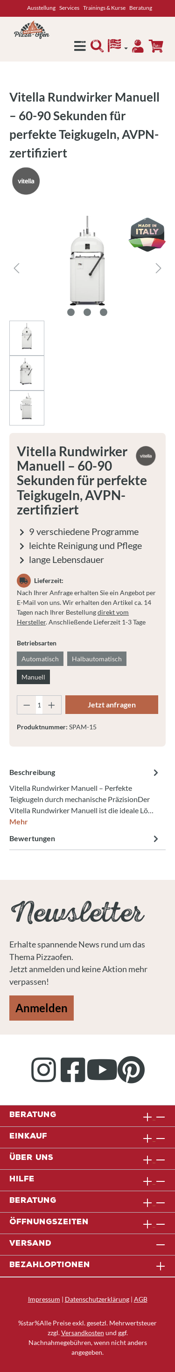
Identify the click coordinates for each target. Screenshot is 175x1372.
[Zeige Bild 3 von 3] (103, 312)
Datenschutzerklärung (97, 1299)
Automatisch (40, 659)
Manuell (33, 677)
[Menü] (80, 48)
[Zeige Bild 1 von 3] (71, 312)
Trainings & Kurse (104, 7)
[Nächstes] (159, 268)
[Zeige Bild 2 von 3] (87, 312)
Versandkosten (82, 1333)
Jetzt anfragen (112, 704)
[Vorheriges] (16, 268)
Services (69, 7)
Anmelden (41, 1008)
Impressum (44, 1299)
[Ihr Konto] (138, 48)
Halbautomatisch (97, 659)
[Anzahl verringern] (26, 704)
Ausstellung (41, 7)
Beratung (140, 7)
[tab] (85, 796)
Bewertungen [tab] (85, 838)
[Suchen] (97, 48)
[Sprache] (118, 48)
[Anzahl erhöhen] (52, 704)
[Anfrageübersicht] (156, 46)
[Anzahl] (39, 704)
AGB (140, 1299)
